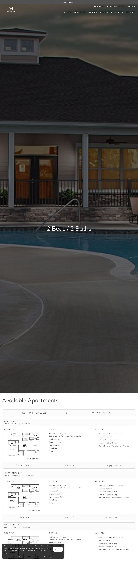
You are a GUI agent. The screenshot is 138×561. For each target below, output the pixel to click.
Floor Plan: (53, 448)
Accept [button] (58, 549)
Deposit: (52, 442)
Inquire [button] (69, 465)
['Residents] (130, 11)
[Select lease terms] (102, 412)
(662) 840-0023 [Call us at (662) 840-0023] (99, 6)
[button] (69, 2)
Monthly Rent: (54, 434)
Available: (53, 439)
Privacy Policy (48, 557)
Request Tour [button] (24, 465)
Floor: (51, 451)
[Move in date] (33, 412)
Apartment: (53, 445)
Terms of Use (17, 557)
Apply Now (130, 6)
